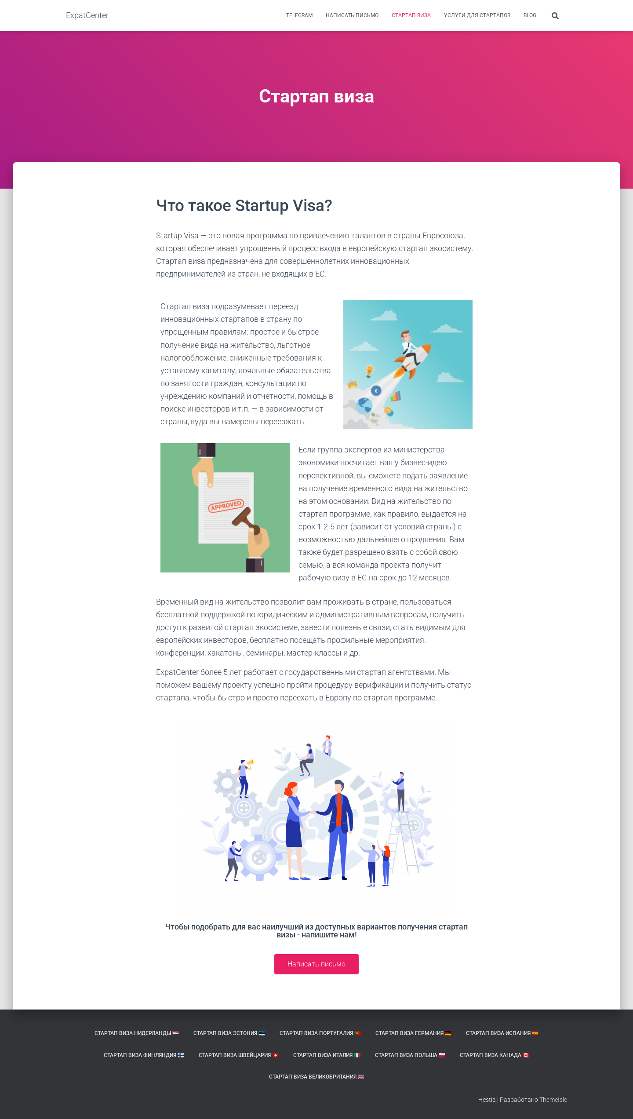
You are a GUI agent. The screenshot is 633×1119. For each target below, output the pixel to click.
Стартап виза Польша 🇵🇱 (410, 1055)
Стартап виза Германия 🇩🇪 (413, 1033)
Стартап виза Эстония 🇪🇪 (229, 1033)
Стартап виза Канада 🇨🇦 (494, 1055)
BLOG (530, 15)
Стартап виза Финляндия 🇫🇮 (144, 1055)
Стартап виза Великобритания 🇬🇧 (316, 1077)
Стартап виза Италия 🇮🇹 (326, 1055)
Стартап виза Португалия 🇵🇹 (320, 1033)
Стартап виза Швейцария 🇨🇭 (239, 1055)
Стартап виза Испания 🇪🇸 (502, 1033)
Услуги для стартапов (477, 15)
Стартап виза (411, 15)
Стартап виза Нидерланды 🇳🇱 (137, 1033)
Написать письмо (352, 15)
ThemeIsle (553, 1099)
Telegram (299, 15)
